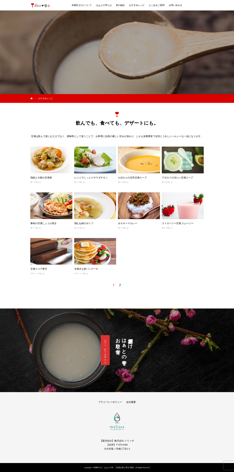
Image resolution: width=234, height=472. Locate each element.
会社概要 (131, 402)
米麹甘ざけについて (82, 5)
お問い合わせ (175, 5)
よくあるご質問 (156, 5)
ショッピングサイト (105, 350)
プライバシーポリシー (110, 402)
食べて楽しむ (35, 182)
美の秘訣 (120, 5)
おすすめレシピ (137, 5)
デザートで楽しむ (37, 274)
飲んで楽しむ (167, 228)
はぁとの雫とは (104, 5)
